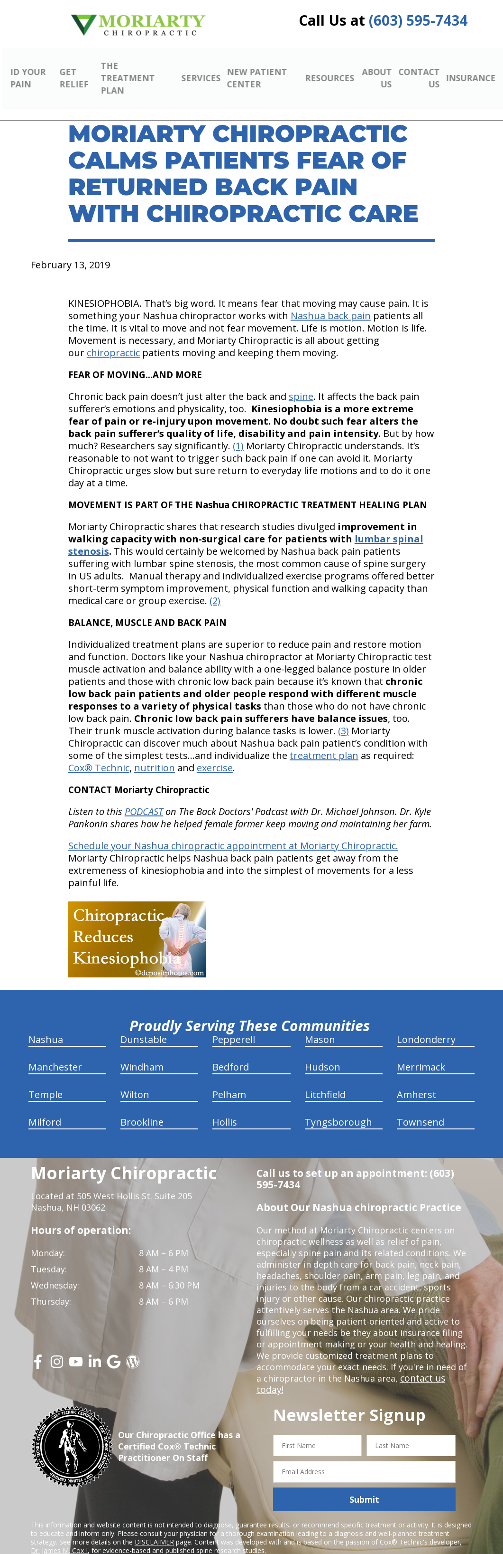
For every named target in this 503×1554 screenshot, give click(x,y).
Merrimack (421, 1053)
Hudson (322, 1053)
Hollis (224, 1108)
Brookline (142, 1108)
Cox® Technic (98, 754)
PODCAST (144, 797)
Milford (44, 1108)
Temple (45, 1080)
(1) (238, 432)
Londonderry (426, 1025)
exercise (215, 754)
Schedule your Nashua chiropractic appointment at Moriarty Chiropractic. (233, 831)
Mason (320, 1025)
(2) (215, 586)
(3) (343, 717)
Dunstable (143, 1025)
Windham (142, 1053)
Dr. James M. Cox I (59, 1525)
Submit (364, 1474)
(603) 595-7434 (418, 20)
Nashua (45, 1025)
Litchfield (325, 1080)
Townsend (420, 1108)
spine (301, 382)
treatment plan (324, 741)
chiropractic (113, 338)
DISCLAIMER (154, 1516)
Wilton (134, 1080)
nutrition (154, 754)
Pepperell (233, 1025)
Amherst (416, 1080)
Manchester (55, 1053)
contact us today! (435, 1364)
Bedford (230, 1053)
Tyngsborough (338, 1108)
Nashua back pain (331, 301)
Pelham (229, 1080)
